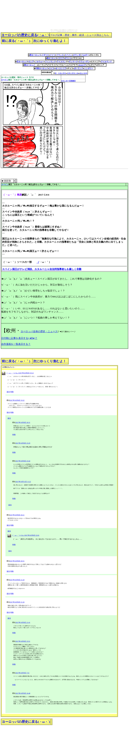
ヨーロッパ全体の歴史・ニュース (39, 331)
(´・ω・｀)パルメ (13, 373)
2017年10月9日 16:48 (23, 693)
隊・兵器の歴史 (60, 73)
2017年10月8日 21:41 (23, 622)
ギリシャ (68, 58)
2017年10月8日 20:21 (17, 515)
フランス (60, 55)
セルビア (82, 65)
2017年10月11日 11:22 (23, 481)
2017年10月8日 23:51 (23, 641)
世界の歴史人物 (73, 73)
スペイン (68, 55)
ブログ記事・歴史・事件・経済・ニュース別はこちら (80, 35)
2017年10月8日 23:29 (23, 443)
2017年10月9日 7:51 (22, 673)
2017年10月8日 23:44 (23, 461)
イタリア (60, 58)
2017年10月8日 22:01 (32, 535)
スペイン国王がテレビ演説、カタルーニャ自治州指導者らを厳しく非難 (41, 269)
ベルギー (85, 55)
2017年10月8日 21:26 (17, 602)
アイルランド (107, 62)
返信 (8, 392)
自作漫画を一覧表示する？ (16, 344)
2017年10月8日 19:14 (26, 373)
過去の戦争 (83, 73)
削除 (12, 392)
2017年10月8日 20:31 (23, 422)
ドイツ (52, 55)
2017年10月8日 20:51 (17, 561)
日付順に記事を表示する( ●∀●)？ (19, 338)
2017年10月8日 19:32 (17, 400)
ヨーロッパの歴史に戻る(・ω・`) (25, 35)
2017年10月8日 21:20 (17, 580)
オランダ (76, 55)
